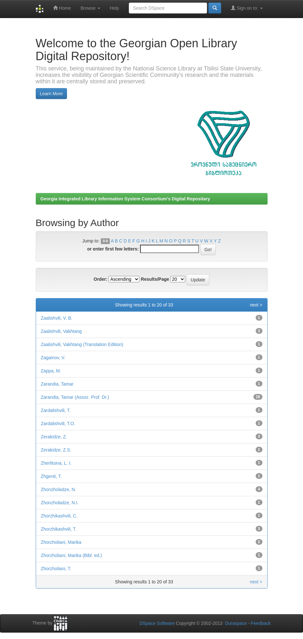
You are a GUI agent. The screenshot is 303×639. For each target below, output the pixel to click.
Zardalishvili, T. (56, 410)
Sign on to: (247, 8)
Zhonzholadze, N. (58, 489)
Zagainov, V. (53, 357)
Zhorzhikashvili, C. (59, 515)
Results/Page (155, 279)
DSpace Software (157, 623)
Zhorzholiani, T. (56, 568)
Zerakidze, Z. (54, 436)
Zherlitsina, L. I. (56, 463)
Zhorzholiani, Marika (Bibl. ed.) (71, 555)
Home (62, 8)
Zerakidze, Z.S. (56, 449)
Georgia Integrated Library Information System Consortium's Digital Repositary (125, 198)
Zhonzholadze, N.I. (60, 502)
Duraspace (236, 623)
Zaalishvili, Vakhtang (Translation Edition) (82, 344)
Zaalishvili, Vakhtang (61, 331)
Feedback (260, 623)
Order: (101, 279)
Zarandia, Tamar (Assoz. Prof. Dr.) (75, 397)
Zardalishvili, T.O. (58, 423)
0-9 (105, 241)
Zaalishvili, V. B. (56, 318)
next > (256, 304)
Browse (90, 8)
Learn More (51, 93)
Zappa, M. (51, 370)
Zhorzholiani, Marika (61, 542)
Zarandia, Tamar (57, 384)
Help (114, 8)
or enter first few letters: (113, 248)
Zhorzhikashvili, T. (59, 529)
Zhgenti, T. (51, 476)
